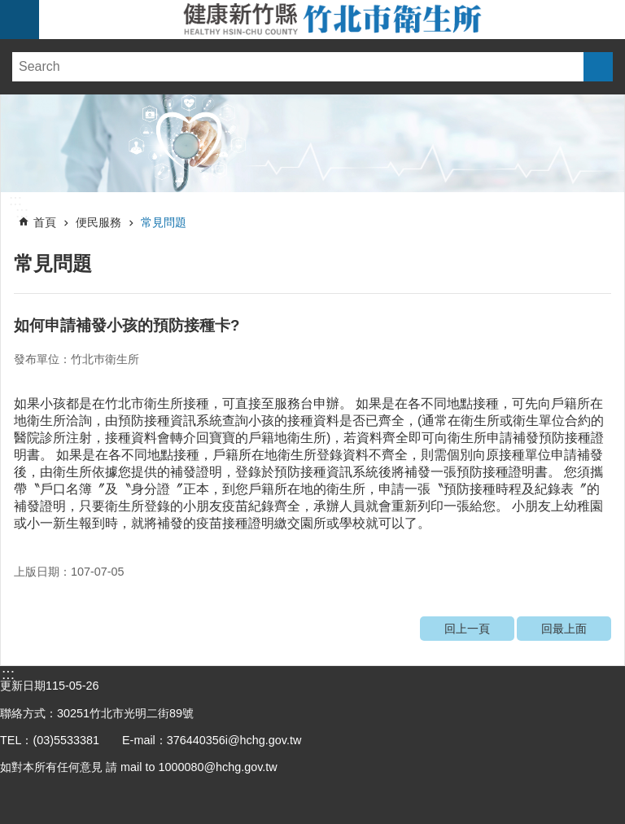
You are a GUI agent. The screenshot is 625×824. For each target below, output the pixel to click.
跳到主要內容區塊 (8, 8)
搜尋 (598, 66)
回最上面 (564, 628)
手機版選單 (19, 19)
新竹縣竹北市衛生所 (332, 19)
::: (15, 200)
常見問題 (163, 222)
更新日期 (23, 685)
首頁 (44, 222)
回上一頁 (467, 628)
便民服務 (98, 222)
